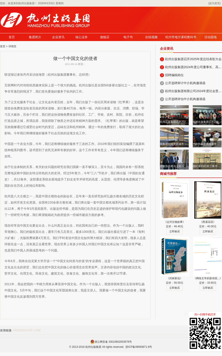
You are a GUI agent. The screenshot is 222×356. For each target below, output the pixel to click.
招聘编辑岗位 (174, 75)
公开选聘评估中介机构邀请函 (185, 99)
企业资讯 (58, 37)
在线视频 (151, 37)
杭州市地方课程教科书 (180, 37)
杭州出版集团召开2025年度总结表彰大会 (193, 59)
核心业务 (81, 37)
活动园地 (210, 37)
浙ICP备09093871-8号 (138, 346)
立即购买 (174, 231)
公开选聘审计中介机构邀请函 (185, 83)
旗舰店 (104, 37)
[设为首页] (214, 3)
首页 (12, 37)
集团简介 (35, 37)
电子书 (128, 37)
